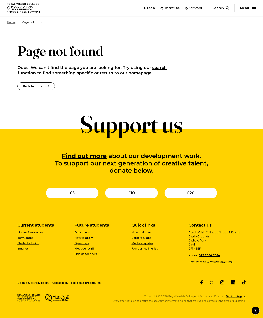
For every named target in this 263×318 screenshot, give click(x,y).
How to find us (141, 232)
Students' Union (28, 243)
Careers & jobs (141, 237)
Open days (81, 243)
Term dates (25, 237)
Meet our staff (84, 248)
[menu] (248, 8)
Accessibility (60, 282)
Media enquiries (142, 243)
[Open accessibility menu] (256, 311)
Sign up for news (85, 254)
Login (149, 8)
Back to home (36, 86)
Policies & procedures (86, 282)
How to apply (83, 237)
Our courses (82, 232)
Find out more (84, 156)
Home (11, 22)
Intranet (22, 248)
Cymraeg (193, 8)
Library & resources (30, 232)
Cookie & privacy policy (33, 282)
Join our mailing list (145, 248)
